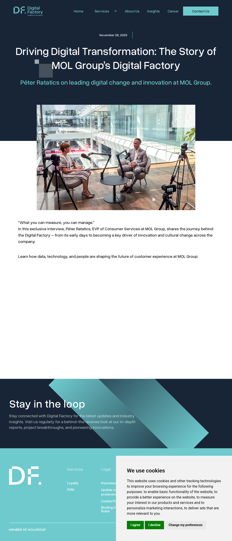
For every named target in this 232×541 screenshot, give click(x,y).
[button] (104, 11)
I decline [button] (154, 525)
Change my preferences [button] (185, 525)
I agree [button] (135, 525)
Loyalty (73, 483)
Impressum (110, 483)
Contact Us (200, 11)
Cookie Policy (111, 501)
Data (70, 489)
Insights (153, 11)
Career (173, 11)
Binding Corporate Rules (115, 509)
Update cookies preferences (113, 491)
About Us (132, 11)
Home (79, 11)
